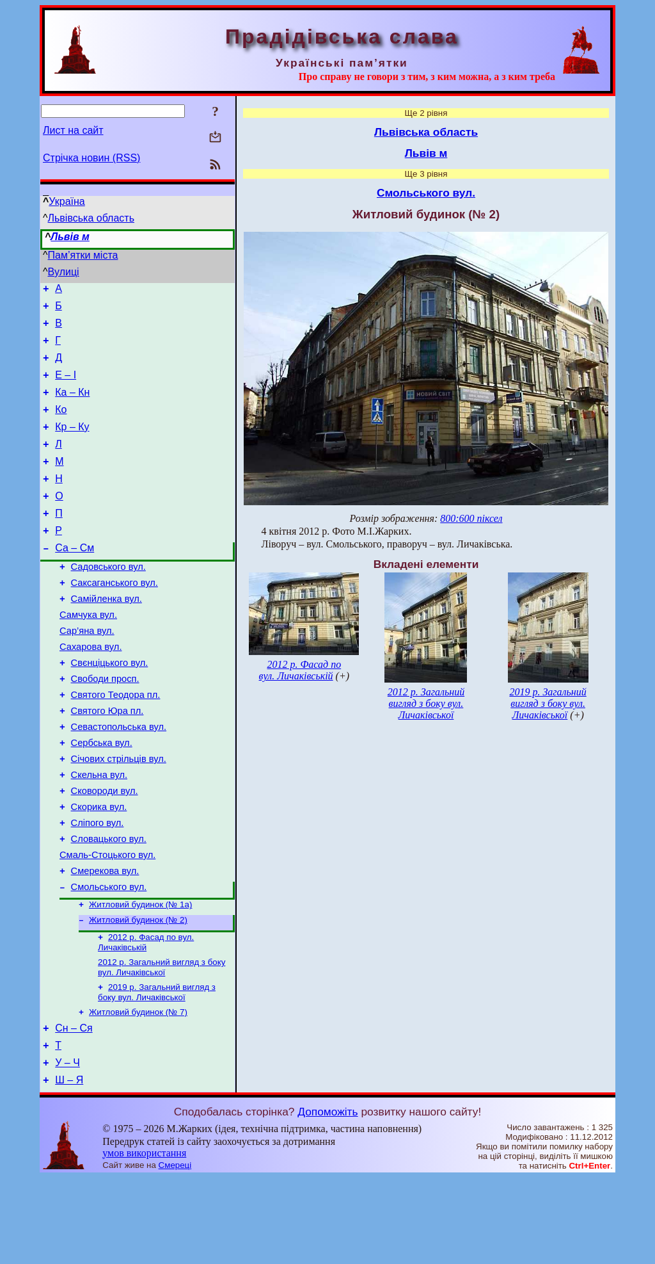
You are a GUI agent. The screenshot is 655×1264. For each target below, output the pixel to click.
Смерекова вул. (105, 940)
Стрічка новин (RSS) (91, 157)
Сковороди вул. (104, 850)
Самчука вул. (88, 653)
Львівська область (91, 218)
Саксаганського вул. (114, 617)
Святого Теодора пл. (116, 743)
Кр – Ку (72, 444)
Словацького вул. (108, 904)
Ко (61, 424)
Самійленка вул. (106, 635)
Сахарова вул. (90, 689)
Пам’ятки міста (83, 255)
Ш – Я (69, 1166)
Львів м (70, 236)
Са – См (74, 578)
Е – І (65, 386)
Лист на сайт (73, 130)
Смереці (175, 1251)
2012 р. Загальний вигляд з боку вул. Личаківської (161, 1043)
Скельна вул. (99, 832)
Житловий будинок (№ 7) (138, 1091)
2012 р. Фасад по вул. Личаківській (146, 1017)
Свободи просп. (105, 725)
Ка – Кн (72, 405)
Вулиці (63, 271)
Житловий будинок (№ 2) (138, 993)
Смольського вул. (109, 958)
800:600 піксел (471, 518)
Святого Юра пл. (107, 761)
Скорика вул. (99, 868)
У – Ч (67, 1147)
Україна (66, 201)
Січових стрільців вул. (118, 814)
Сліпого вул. (97, 886)
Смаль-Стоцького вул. (107, 922)
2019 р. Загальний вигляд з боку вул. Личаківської (157, 1070)
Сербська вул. (101, 796)
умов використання (144, 1239)
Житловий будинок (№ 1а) (140, 977)
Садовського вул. (108, 599)
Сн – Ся (73, 1108)
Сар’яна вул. (86, 671)
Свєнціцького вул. (109, 707)
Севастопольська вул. (119, 779)
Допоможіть (327, 1198)
